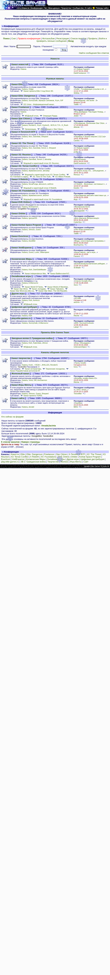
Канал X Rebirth (20, 179)
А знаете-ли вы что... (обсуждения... (90, 171)
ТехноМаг (78, 394)
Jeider (76, 116)
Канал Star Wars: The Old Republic (51, 291)
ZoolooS (45, 125)
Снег (13, 38)
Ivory (76, 367)
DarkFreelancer (80, 73)
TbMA (76, 104)
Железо (64, 461)
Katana (23, 69)
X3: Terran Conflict (19, 457)
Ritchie (76, 316)
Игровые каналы (55, 78)
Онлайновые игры (21, 276)
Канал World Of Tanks (32, 287)
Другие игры (18, 293)
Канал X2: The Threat (22, 143)
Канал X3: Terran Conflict (24, 166)
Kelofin (76, 188)
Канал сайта (18, 398)
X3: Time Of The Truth (39, 177)
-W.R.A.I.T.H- (55, 125)
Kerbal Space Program (90, 457)
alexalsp (48, 159)
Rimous (77, 175)
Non (30, 136)
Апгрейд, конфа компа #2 (85, 378)
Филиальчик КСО (82, 207)
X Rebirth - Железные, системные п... (90, 184)
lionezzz (36, 300)
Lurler (37, 252)
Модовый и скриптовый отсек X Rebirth (38, 188)
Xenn (76, 285)
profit (76, 152)
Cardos (77, 140)
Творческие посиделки (53, 369)
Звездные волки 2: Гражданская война (32, 338)
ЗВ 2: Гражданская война (33, 461)
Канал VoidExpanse (22, 247)
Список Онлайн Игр (83, 281)
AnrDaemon (33, 207)
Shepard (44, 136)
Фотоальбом (48, 38)
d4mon (45, 343)
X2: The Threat (94, 454)
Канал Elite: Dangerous (24, 95)
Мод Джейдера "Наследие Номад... (89, 112)
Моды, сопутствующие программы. (89, 241)
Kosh (31, 365)
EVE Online (63, 457)
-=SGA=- (37, 365)
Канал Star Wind (18, 289)
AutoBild (31, 241)
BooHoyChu (79, 245)
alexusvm (42, 184)
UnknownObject (80, 347)
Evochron (5, 459)
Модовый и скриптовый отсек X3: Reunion (39, 163)
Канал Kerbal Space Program (26, 225)
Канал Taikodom (55, 289)
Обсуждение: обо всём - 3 (86, 100)
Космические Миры (22, 259)
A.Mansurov (33, 283)
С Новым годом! (81, 148)
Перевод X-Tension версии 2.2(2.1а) (90, 136)
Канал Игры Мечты (22, 385)
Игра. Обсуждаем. (82, 343)
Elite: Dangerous (34, 454)
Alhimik (77, 127)
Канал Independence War (33, 273)
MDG (76, 407)
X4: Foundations (48, 457)
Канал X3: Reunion (21, 154)
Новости (55, 58)
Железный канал (20, 373)
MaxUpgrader (79, 211)
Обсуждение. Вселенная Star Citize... (90, 123)
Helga (31, 89)
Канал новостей (20, 64)
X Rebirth (34, 457)
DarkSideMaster (39, 270)
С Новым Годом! (81, 69)
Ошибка (78, 403)
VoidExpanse (18, 459)
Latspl (76, 327)
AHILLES (45, 365)
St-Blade (77, 268)
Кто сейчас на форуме (12, 416)
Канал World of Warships (56, 287)
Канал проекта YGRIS (31, 395)
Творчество (53, 461)
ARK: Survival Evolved (84, 323)
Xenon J (44, 148)
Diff (35, 380)
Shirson (32, 229)
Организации (28, 129)
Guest (38, 229)
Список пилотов (78, 38)
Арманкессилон (35, 171)
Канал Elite (17, 84)
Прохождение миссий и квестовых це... (91, 195)
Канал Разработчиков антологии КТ (39, 370)
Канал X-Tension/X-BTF (24, 132)
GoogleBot (22, 209)
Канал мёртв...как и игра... (86, 252)
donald (31, 407)
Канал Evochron (20, 236)
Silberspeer (44, 252)
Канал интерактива (31, 369)
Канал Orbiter (19, 213)
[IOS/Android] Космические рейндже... (90, 264)
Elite (23, 454)
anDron (50, 184)
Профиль (92, 38)
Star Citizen (61, 454)
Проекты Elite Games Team (55, 332)
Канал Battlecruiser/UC (58, 273)
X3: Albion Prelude (61, 177)
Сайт (86, 461)
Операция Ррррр (48, 116)
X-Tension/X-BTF (77, 454)
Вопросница (80, 159)
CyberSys (78, 222)
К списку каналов (10, 442)
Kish (30, 270)
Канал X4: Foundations (23, 190)
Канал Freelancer (20, 107)
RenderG (32, 125)
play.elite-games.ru (21, 318)
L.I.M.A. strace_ (81, 390)
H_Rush (65, 125)
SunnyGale (33, 100)
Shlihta (76, 93)
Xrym (57, 100)
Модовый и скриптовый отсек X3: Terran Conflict (43, 175)
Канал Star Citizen (21, 118)
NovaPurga (33, 184)
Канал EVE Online (21, 202)
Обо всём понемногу (83, 229)
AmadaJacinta (48, 425)
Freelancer (49, 454)
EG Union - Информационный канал (37, 104)
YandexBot (22, 367)
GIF (61, 100)
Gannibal (36, 136)
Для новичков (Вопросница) (86, 218)
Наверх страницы (30, 442)
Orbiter (74, 457)
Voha (31, 380)
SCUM (77, 298)
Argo (75, 199)
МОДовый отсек (29, 116)
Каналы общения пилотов (55, 352)
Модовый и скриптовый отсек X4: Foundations (41, 199)
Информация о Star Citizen (50, 129)
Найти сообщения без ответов (94, 53)
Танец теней (80, 363)
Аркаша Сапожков (46, 100)
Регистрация (62, 38)
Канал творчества (21, 358)
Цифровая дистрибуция (24, 307)
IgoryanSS (33, 218)
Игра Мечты (76, 461)
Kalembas (37, 343)
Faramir (77, 256)
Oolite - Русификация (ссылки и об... (90, 89)
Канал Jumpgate (37, 289)
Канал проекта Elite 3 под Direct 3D (36, 91)
